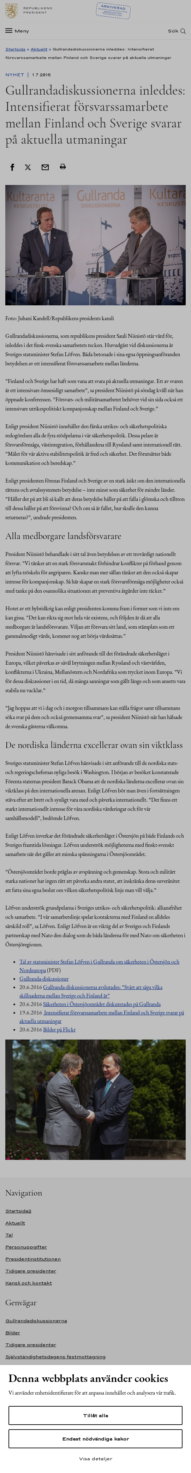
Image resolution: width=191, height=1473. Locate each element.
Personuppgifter (26, 1247)
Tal (9, 1235)
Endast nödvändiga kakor (95, 1439)
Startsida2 (18, 1211)
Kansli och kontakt (28, 1283)
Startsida (15, 49)
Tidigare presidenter (30, 1271)
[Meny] (19, 30)
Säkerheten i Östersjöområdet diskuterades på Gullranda (102, 1004)
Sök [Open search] (173, 31)
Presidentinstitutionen (33, 1259)
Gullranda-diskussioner (43, 978)
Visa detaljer (95, 1458)
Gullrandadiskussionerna (36, 1321)
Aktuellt (39, 49)
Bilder (12, 1333)
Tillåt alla (95, 1415)
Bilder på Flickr (59, 1029)
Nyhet (15, 75)
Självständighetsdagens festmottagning (55, 1357)
